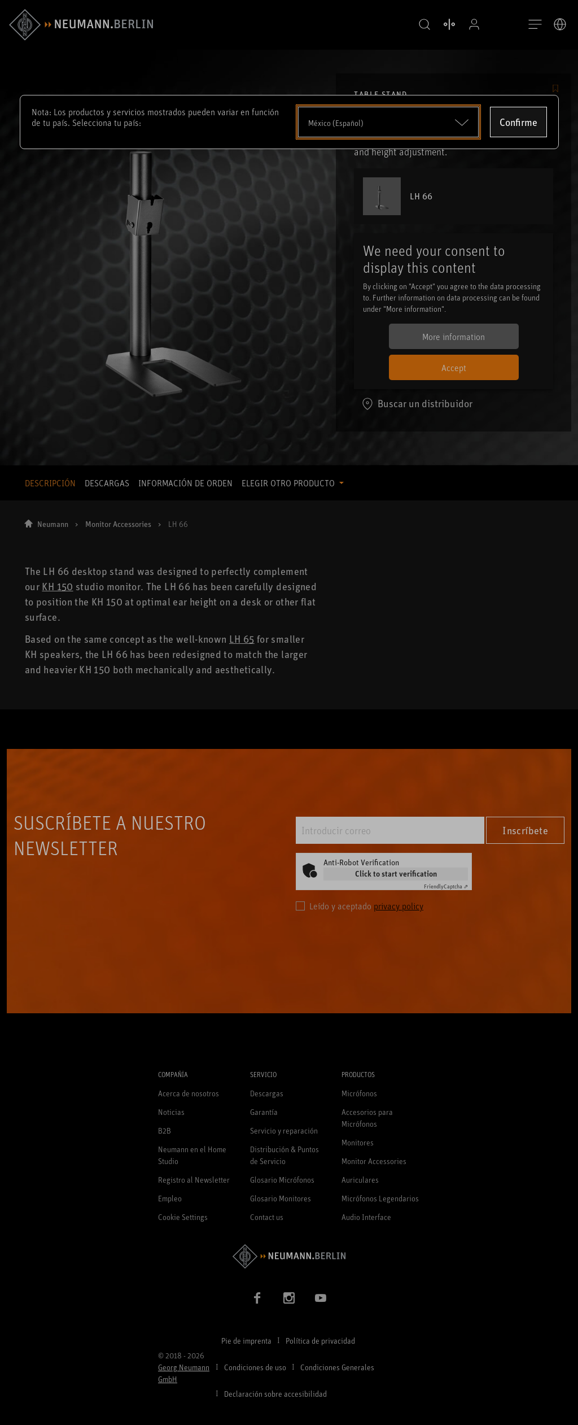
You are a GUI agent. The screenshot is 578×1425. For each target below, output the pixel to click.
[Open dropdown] (388, 122)
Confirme (518, 122)
